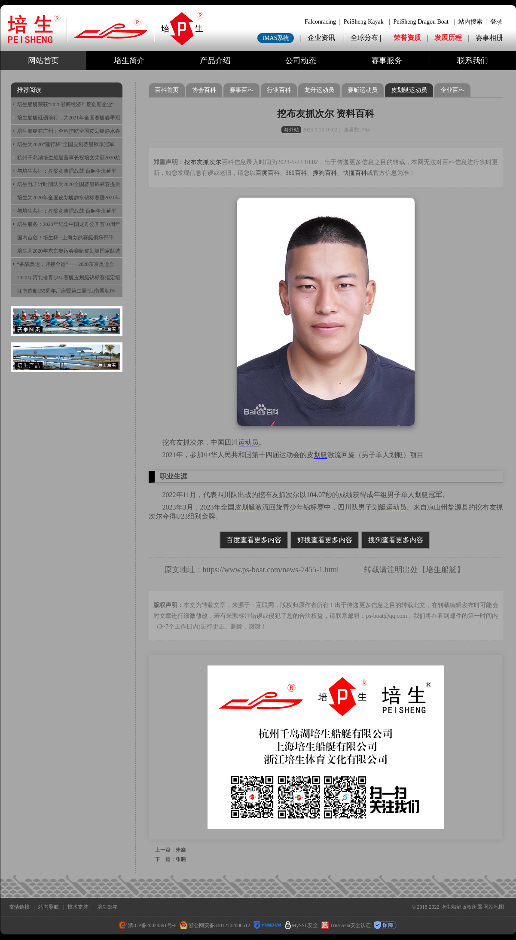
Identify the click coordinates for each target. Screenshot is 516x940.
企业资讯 (321, 37)
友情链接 (19, 907)
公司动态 (300, 60)
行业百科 (279, 90)
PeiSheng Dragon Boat (421, 21)
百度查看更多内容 (253, 539)
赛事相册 (489, 37)
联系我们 (472, 60)
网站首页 (43, 60)
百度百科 (268, 173)
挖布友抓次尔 (203, 162)
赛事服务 (386, 60)
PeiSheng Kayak (364, 21)
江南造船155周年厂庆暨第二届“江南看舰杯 (66, 291)
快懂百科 (355, 173)
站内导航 (48, 907)
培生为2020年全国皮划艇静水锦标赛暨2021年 (68, 198)
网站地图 (493, 907)
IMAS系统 (275, 38)
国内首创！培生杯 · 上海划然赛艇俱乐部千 (65, 238)
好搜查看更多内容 (324, 539)
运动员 (248, 442)
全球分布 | (367, 37)
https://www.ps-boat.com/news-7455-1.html (271, 569)
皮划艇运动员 (409, 90)
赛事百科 (241, 90)
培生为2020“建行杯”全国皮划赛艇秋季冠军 (66, 144)
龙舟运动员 (319, 90)
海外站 (291, 130)
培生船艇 (441, 569)
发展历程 (448, 37)
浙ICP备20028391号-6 (148, 925)
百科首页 (167, 90)
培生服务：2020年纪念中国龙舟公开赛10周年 (68, 224)
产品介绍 (215, 60)
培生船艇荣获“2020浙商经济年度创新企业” (66, 104)
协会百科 (204, 90)
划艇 (320, 454)
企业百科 (452, 90)
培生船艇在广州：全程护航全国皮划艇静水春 (68, 131)
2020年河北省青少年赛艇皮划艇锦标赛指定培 (68, 278)
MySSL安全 (301, 925)
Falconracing (320, 21)
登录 (496, 21)
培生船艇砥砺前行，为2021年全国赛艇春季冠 (68, 118)
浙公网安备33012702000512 (215, 925)
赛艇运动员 (363, 90)
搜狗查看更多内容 (395, 539)
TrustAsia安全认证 (346, 925)
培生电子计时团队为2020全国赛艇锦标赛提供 (68, 184)
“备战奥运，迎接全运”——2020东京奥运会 (66, 264)
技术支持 (77, 907)
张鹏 (181, 859)
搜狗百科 (325, 173)
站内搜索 (470, 21)
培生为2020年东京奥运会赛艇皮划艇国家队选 (68, 251)
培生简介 (129, 60)
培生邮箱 (107, 907)
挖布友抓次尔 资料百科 (325, 113)
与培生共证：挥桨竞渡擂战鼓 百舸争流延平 (66, 171)
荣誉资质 (407, 37)
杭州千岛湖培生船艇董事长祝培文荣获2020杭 (68, 158)
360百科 (296, 173)
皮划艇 (245, 507)
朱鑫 (181, 850)
